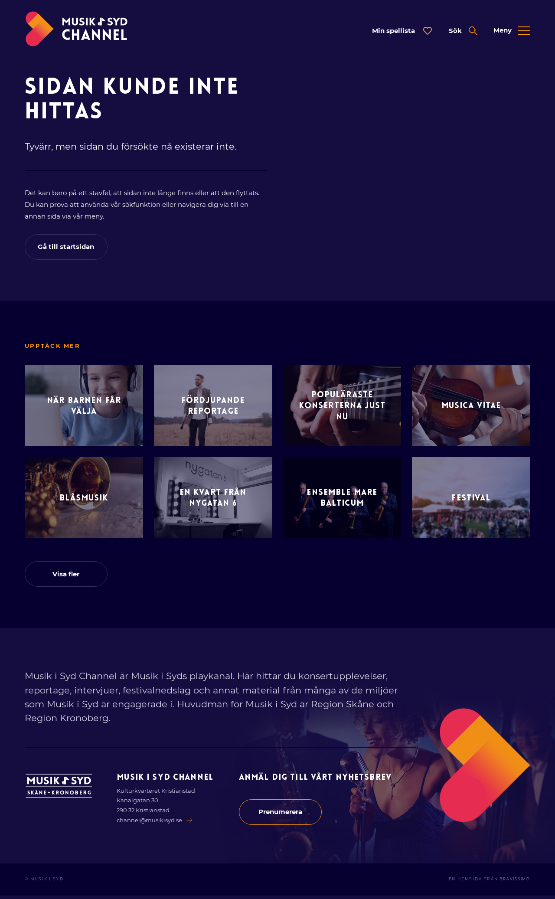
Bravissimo (513, 883)
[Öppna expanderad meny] (511, 31)
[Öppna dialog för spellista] (402, 31)
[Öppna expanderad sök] (462, 31)
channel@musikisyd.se (155, 823)
